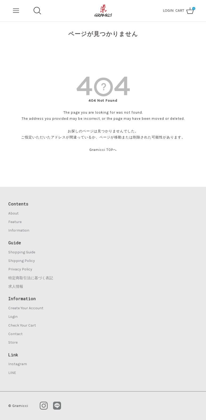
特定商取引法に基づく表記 (30, 278)
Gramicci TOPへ (103, 150)
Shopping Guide (21, 252)
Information (18, 230)
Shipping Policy (21, 260)
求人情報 (15, 286)
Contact (15, 334)
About (13, 213)
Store (13, 342)
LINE (12, 372)
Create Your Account (25, 308)
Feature (15, 222)
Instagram (17, 364)
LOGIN (168, 10)
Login (13, 316)
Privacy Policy (20, 269)
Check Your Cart (22, 325)
